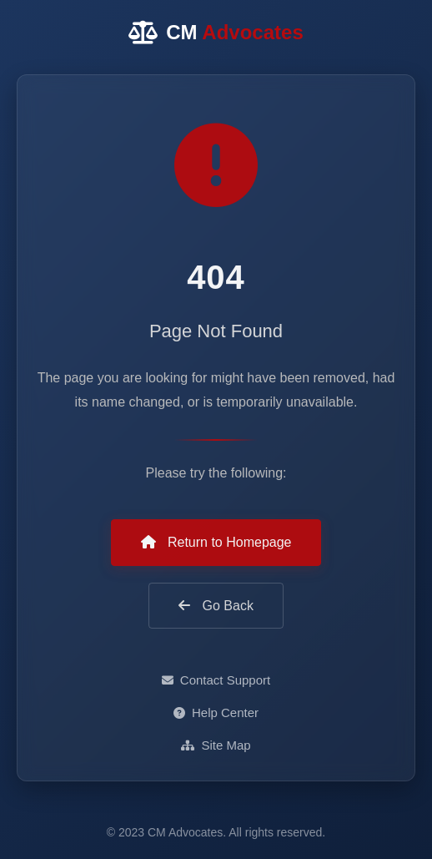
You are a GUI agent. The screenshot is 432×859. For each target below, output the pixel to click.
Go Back (216, 606)
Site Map (215, 745)
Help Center (216, 712)
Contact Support (216, 680)
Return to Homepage (216, 542)
